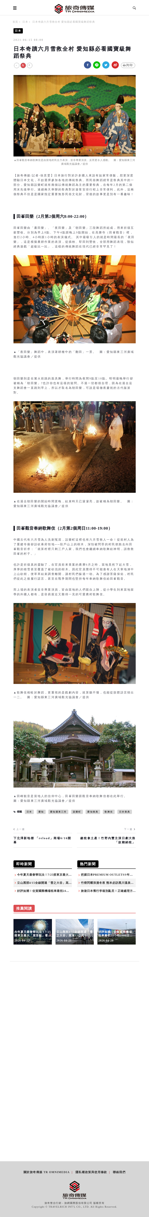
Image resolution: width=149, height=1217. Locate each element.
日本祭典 (124, 812)
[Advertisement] (75, 1004)
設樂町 (77, 812)
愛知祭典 (92, 812)
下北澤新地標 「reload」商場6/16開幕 (42, 840)
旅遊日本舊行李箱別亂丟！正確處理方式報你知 (113, 890)
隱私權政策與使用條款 (91, 1172)
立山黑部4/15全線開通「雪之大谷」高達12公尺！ (50, 882)
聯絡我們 (119, 1172)
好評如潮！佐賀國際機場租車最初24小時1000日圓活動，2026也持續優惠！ (68, 890)
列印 (128, 65)
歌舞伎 (109, 812)
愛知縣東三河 (58, 812)
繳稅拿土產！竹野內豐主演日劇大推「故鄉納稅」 (108, 840)
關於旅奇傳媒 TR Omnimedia (47, 1172)
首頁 (15, 22)
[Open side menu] (14, 8)
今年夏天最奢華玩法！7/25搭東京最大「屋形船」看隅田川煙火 (59, 874)
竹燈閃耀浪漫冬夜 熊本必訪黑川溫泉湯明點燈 (112, 882)
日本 (25, 22)
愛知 (41, 812)
